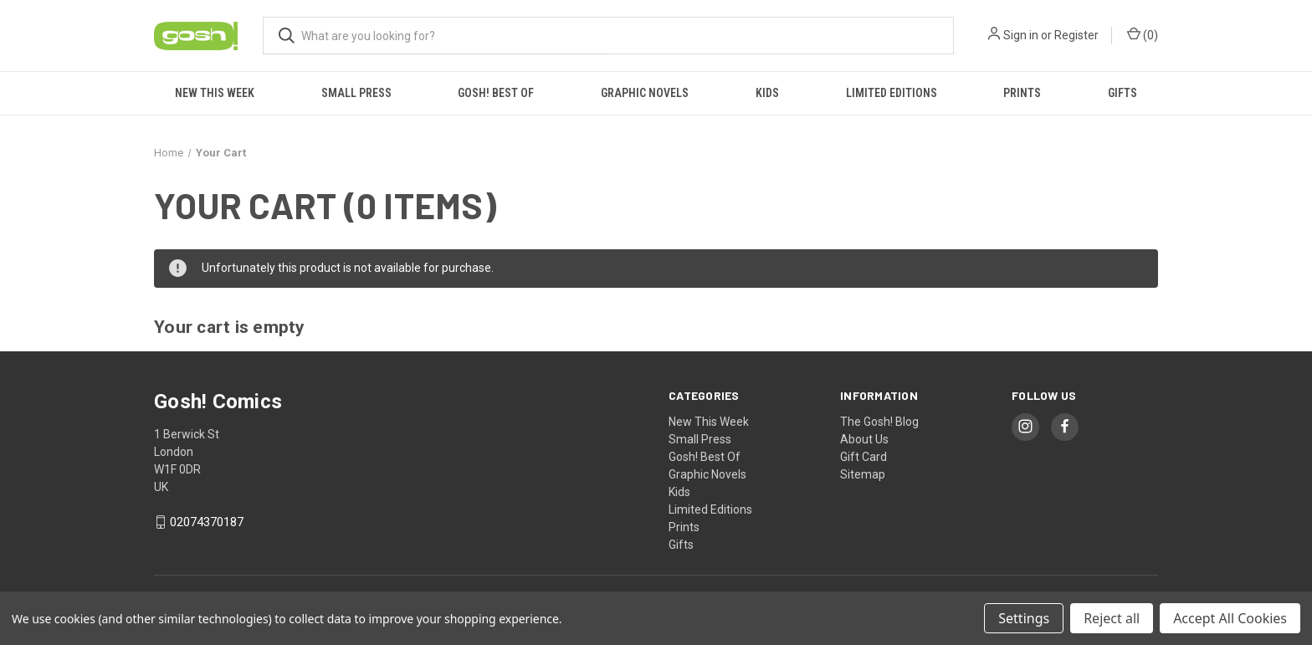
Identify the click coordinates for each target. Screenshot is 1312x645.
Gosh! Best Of (496, 93)
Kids (767, 93)
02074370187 (206, 522)
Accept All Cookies (1230, 618)
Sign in (1020, 35)
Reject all (1112, 618)
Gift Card (863, 456)
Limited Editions (891, 93)
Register (1076, 35)
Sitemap (862, 474)
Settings (1023, 618)
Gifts (1122, 93)
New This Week (214, 93)
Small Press (356, 93)
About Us (864, 439)
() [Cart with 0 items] (1142, 34)
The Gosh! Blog (879, 421)
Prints (1022, 93)
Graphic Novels (645, 93)
